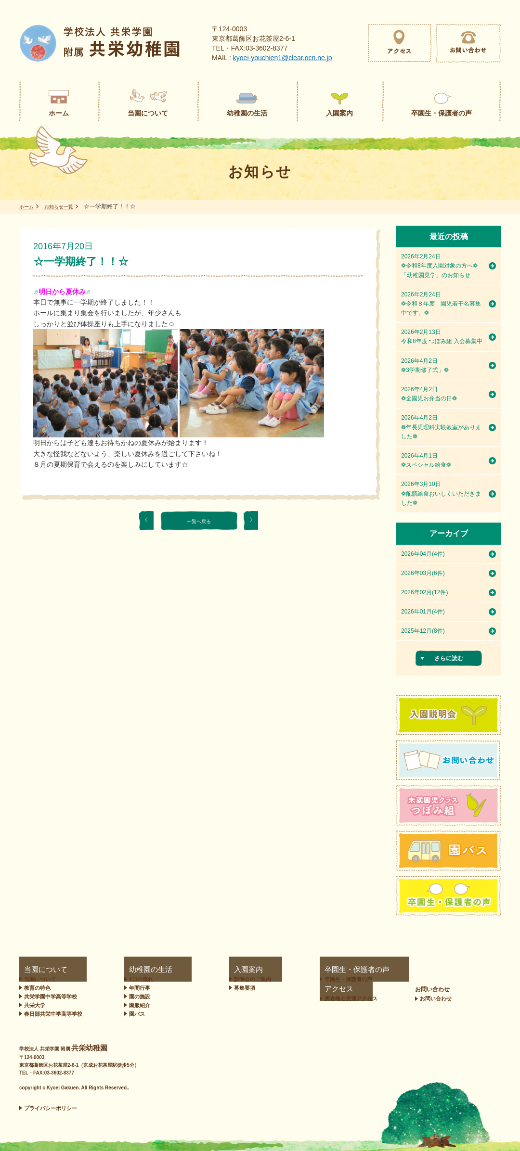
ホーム (28, 206)
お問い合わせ (474, 969)
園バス (133, 1014)
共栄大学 (34, 1005)
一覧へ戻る (199, 520)
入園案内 (203, 969)
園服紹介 (135, 1005)
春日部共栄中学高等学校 (53, 1014)
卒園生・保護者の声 (298, 969)
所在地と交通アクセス (392, 979)
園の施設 (135, 996)
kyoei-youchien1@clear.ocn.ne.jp (282, 58)
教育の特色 (37, 988)
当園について (36, 969)
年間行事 (135, 988)
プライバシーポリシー (50, 1108)
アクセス (373, 969)
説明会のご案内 (215, 979)
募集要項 (207, 988)
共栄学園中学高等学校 (50, 996)
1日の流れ (137, 979)
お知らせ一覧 (64, 206)
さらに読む (448, 658)
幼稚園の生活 (137, 969)
